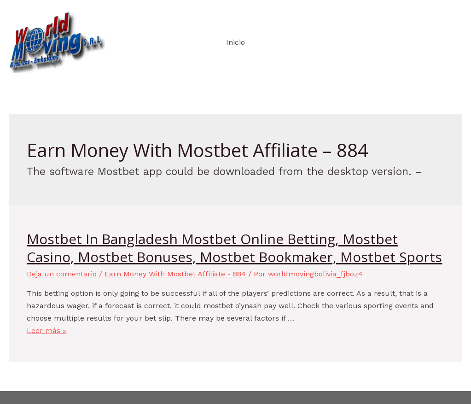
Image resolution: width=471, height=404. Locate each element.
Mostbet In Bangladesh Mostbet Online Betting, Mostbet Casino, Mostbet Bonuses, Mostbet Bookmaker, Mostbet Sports (234, 247)
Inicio (235, 42)
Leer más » (46, 330)
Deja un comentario (62, 273)
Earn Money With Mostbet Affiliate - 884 (175, 273)
